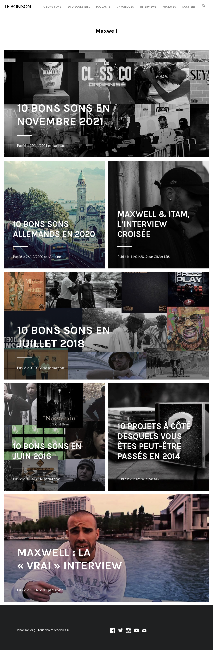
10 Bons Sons (51, 6)
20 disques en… (79, 6)
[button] (203, 6)
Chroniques (125, 6)
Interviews (148, 6)
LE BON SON (18, 6)
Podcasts (103, 6)
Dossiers (189, 6)
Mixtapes (169, 6)
